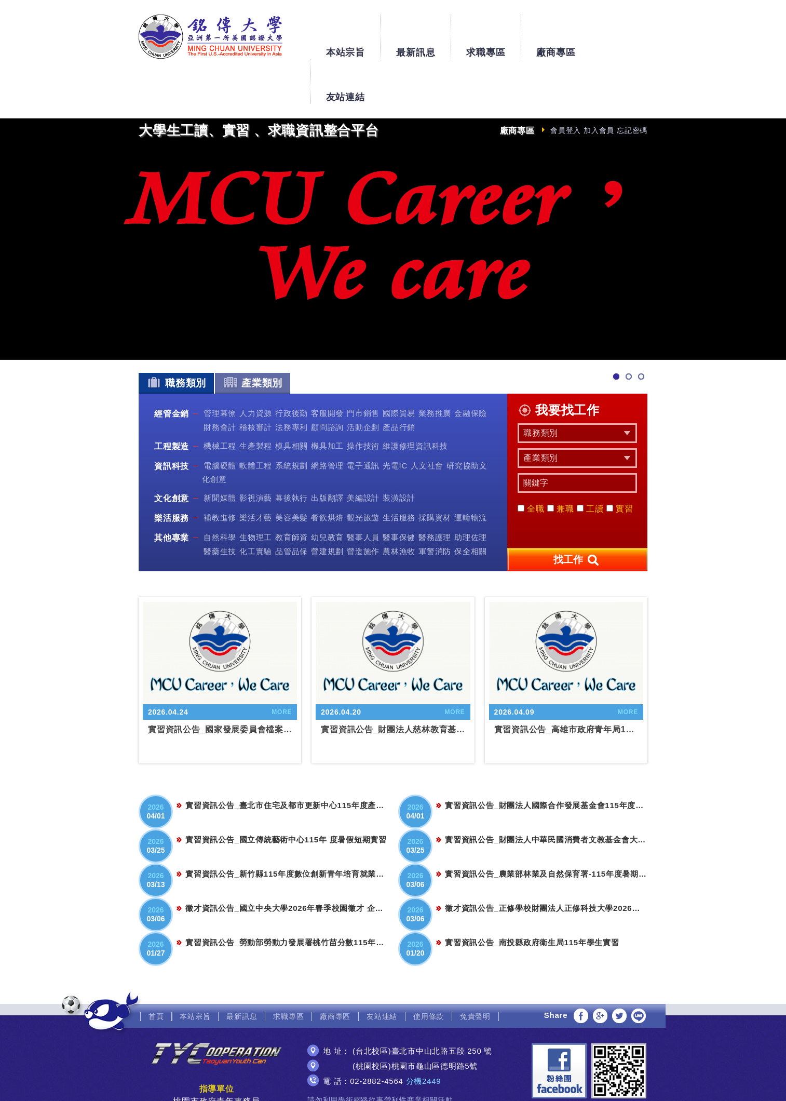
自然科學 (220, 492)
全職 (531, 464)
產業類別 (252, 337)
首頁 (156, 972)
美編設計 (363, 453)
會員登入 (565, 86)
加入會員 (599, 86)
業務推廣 (434, 368)
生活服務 (399, 472)
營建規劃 (327, 506)
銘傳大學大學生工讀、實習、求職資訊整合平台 (210, 37)
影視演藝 (255, 453)
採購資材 (434, 472)
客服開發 (327, 368)
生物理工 (255, 492)
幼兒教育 (327, 492)
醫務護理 (434, 492)
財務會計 (220, 382)
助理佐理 (470, 492)
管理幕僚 (220, 368)
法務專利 (291, 382)
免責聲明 (475, 972)
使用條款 (428, 972)
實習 (619, 464)
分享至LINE (638, 971)
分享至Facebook (581, 971)
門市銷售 (363, 368)
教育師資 (291, 492)
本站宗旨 (345, 32)
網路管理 (327, 421)
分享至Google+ (600, 971)
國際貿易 (399, 368)
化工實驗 (255, 506)
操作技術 (363, 401)
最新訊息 (415, 32)
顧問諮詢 (327, 382)
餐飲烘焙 (327, 472)
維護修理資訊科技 (415, 401)
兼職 (560, 464)
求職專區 (485, 32)
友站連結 (625, 32)
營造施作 (363, 506)
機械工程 (220, 401)
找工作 (577, 515)
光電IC (395, 421)
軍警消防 (434, 506)
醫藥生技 (220, 506)
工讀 (590, 464)
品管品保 (291, 506)
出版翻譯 (327, 453)
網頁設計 (392, 1084)
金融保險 (470, 368)
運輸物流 (470, 472)
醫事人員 (363, 492)
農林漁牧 (399, 506)
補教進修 (220, 472)
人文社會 (427, 421)
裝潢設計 (399, 453)
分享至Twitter (619, 971)
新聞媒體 (220, 453)
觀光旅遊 (363, 472)
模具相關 (291, 401)
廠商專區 (555, 32)
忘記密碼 (632, 86)
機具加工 (327, 401)
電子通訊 (363, 421)
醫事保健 (399, 492)
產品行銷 (399, 382)
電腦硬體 (220, 421)
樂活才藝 (255, 472)
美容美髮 (291, 472)
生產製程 (255, 401)
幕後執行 (291, 453)
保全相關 (470, 506)
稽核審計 (255, 382)
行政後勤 (291, 368)
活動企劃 (363, 382)
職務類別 (176, 337)
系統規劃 (291, 421)
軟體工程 (255, 421)
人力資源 (255, 368)
